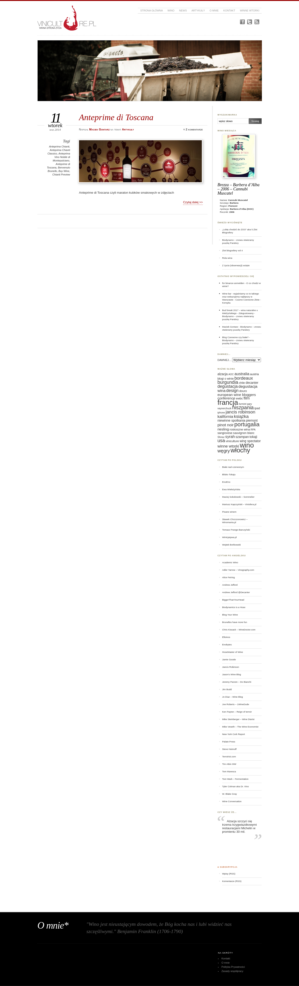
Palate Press (228, 741)
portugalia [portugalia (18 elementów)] (247, 424)
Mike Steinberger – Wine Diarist (238, 719)
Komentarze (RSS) (231, 881)
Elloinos (226, 637)
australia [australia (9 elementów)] (242, 374)
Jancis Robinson (230, 667)
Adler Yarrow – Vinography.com (238, 570)
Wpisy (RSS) (228, 873)
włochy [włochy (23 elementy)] (240, 450)
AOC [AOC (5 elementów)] (231, 374)
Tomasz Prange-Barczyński (236, 529)
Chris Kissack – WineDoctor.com (239, 629)
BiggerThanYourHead (233, 599)
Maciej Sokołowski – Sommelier (238, 497)
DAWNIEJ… (224, 360)
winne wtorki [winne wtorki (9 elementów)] (228, 446)
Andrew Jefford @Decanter (236, 592)
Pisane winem (229, 511)
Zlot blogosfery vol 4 (232, 250)
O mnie (214, 10)
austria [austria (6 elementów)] (254, 374)
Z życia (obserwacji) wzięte (235, 265)
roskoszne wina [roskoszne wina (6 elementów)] (240, 429)
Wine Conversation (232, 801)
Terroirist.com (229, 756)
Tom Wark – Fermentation (235, 779)
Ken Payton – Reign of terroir (237, 711)
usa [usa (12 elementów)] (221, 440)
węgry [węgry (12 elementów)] (223, 450)
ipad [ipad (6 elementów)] (257, 408)
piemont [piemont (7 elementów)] (252, 420)
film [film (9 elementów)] (247, 398)
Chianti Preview (61, 174)
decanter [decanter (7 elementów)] (252, 383)
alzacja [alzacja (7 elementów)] (222, 374)
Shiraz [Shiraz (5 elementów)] (220, 437)
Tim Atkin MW (229, 764)
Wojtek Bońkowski (231, 544)
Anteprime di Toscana (116, 117)
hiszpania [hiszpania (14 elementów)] (243, 407)
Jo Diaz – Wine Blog (232, 697)
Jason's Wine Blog (231, 674)
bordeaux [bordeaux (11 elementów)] (243, 378)
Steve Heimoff (229, 749)
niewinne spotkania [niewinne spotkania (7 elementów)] (231, 420)
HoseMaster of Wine (232, 652)
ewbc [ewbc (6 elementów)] (239, 398)
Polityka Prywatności (233, 966)
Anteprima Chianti (59, 146)
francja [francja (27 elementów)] (227, 402)
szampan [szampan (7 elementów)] (242, 437)
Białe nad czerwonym (233, 467)
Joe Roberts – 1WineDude (235, 704)
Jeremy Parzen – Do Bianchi (236, 682)
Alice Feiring (228, 577)
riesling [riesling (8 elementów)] (223, 429)
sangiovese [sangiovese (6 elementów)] (224, 433)
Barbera (234, 203)
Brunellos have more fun (234, 622)
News (183, 10)
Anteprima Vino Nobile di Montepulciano (61, 157)
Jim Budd (227, 689)
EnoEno (226, 482)
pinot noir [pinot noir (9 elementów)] (225, 425)
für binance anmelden (233, 283)
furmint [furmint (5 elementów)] (242, 403)
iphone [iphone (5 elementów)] (221, 412)
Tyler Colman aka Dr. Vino (235, 786)
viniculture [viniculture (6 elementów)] (232, 441)
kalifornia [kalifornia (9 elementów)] (225, 416)
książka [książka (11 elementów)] (241, 416)
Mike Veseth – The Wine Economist (240, 726)
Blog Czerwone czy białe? (235, 337)
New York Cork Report (233, 734)
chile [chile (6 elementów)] (242, 383)
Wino (170, 10)
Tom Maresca (229, 771)
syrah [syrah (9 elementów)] (230, 436)
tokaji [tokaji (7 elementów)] (253, 437)
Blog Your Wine (230, 614)
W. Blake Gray (229, 794)
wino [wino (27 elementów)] (247, 445)
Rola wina (227, 258)
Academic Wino (230, 562)
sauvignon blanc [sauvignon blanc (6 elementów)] (243, 433)
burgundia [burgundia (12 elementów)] (227, 382)
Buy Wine (63, 171)
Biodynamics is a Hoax (233, 607)
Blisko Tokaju (228, 474)
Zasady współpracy (232, 971)
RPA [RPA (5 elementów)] (253, 429)
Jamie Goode (229, 659)
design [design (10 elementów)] (232, 390)
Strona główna (151, 10)
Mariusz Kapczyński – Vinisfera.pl (239, 504)
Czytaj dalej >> (193, 202)
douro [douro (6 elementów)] (243, 391)
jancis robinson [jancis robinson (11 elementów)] (240, 411)
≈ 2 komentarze (193, 129)
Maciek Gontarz (230, 326)
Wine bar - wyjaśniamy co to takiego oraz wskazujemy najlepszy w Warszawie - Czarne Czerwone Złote (241, 296)
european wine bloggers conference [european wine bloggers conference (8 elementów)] (236, 396)
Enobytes (227, 644)
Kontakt (229, 10)
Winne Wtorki (249, 10)
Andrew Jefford (230, 585)
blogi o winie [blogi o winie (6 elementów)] (225, 378)
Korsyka (226, 302)
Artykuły (198, 10)
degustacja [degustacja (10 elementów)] (227, 386)
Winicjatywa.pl (229, 537)
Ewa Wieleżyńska (231, 489)
